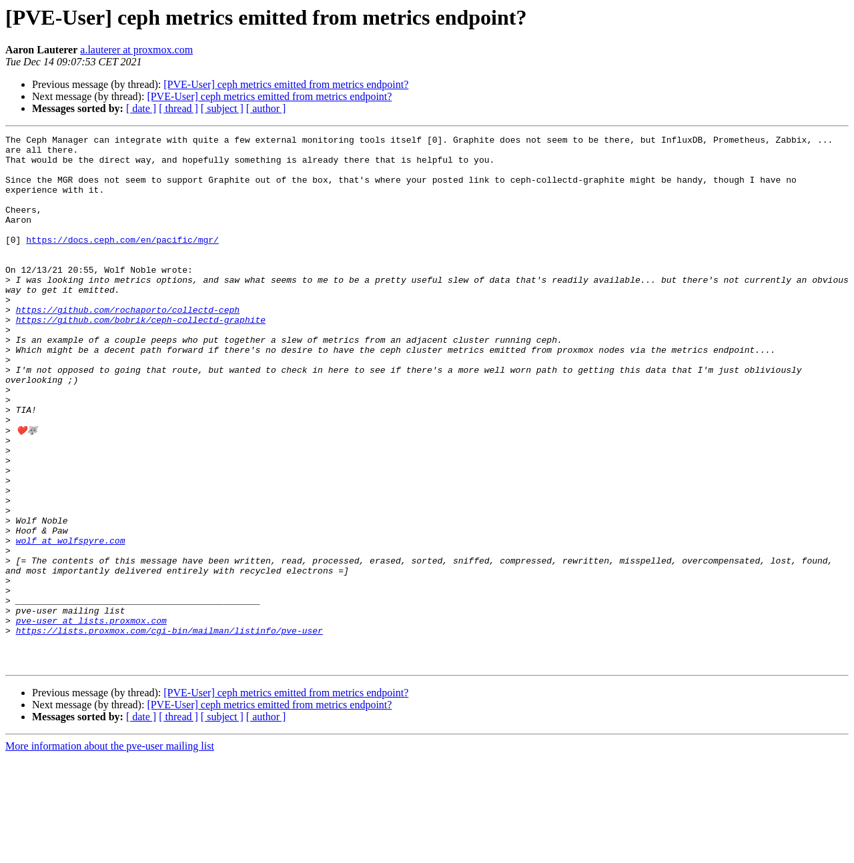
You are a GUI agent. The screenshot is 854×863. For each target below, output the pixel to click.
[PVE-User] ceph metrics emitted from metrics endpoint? (285, 84)
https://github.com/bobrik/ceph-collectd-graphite (141, 357)
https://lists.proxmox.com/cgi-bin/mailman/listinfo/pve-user (169, 730)
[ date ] (141, 108)
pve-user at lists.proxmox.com (91, 718)
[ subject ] (222, 108)
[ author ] (266, 108)
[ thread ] (178, 108)
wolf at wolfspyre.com (70, 622)
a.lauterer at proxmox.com (136, 49)
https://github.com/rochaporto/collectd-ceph (128, 345)
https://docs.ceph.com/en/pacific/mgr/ (122, 261)
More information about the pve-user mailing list (109, 851)
